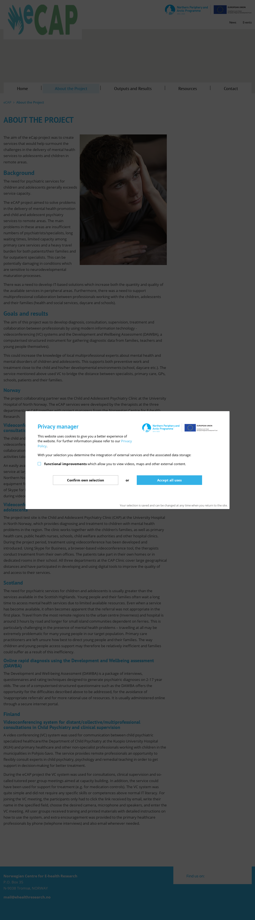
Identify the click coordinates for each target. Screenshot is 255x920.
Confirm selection (85, 480)
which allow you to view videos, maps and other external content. (115, 464)
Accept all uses (169, 480)
